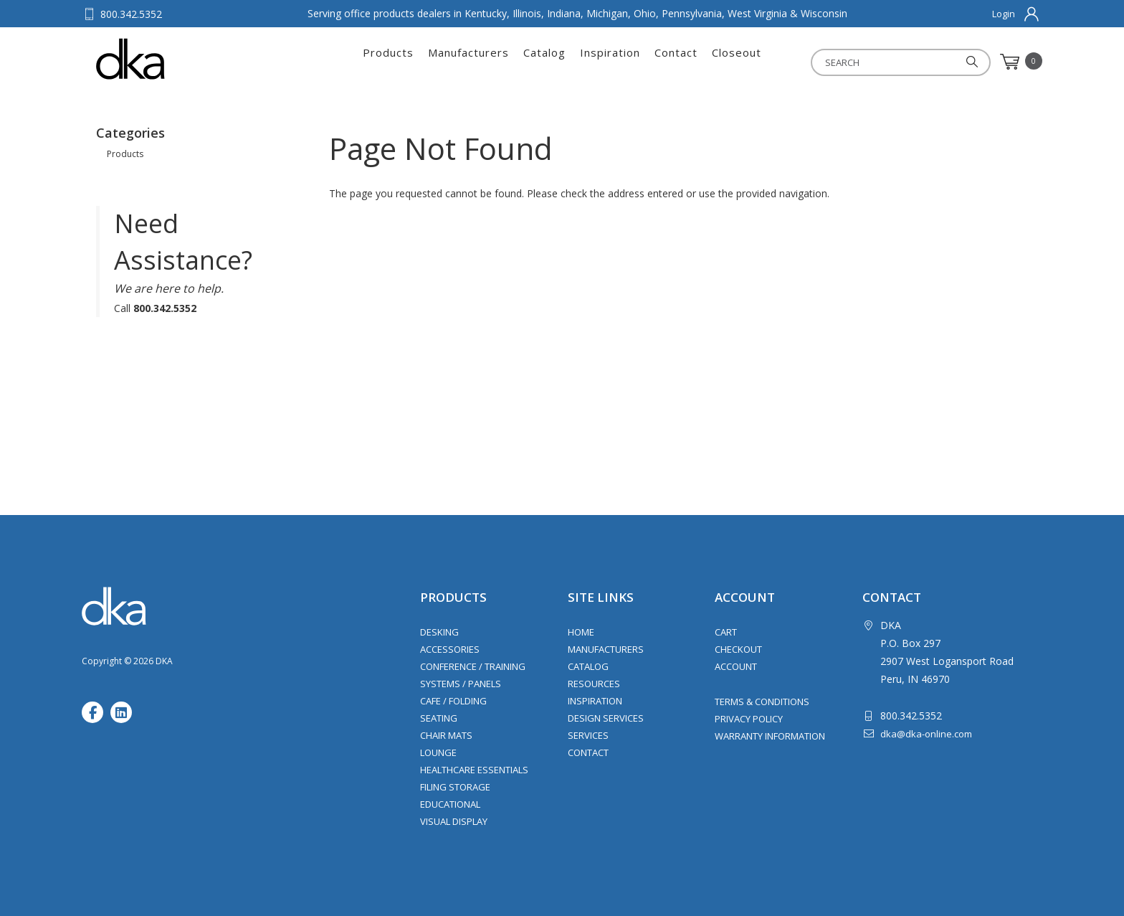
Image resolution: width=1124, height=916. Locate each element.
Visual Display (453, 821)
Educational (450, 804)
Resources (594, 683)
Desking (439, 631)
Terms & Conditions (762, 701)
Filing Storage (455, 786)
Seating (438, 718)
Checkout (738, 649)
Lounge (438, 752)
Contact (675, 62)
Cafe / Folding (453, 700)
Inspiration (610, 62)
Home (581, 631)
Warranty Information (770, 736)
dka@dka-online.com (926, 733)
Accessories (450, 649)
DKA (166, 59)
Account (736, 666)
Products (388, 62)
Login (1003, 13)
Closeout (736, 62)
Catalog (544, 62)
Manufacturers (468, 62)
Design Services (606, 718)
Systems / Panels (460, 683)
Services (588, 735)
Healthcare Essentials (474, 769)
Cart (726, 631)
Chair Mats (446, 735)
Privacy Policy (749, 718)
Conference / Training (472, 666)
